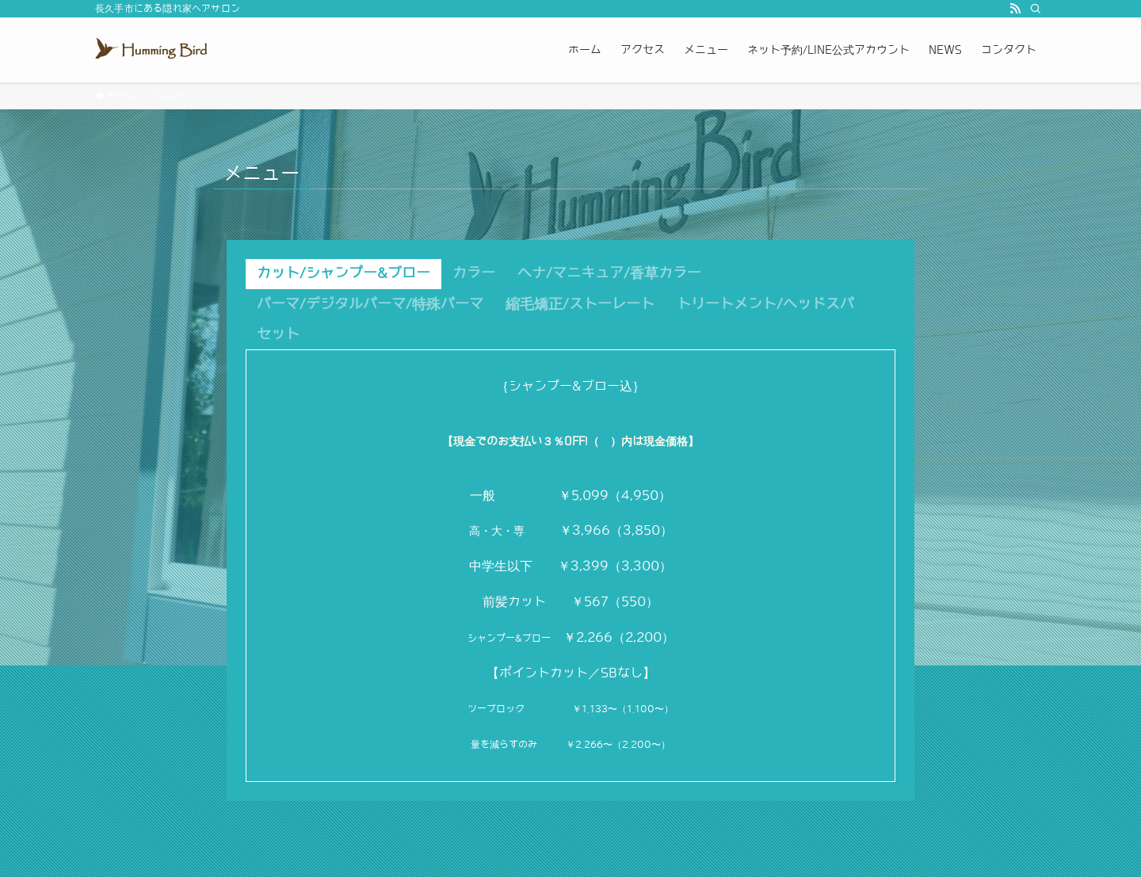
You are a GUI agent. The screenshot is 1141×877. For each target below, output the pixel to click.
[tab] (343, 274)
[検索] (1035, 8)
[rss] (1015, 8)
